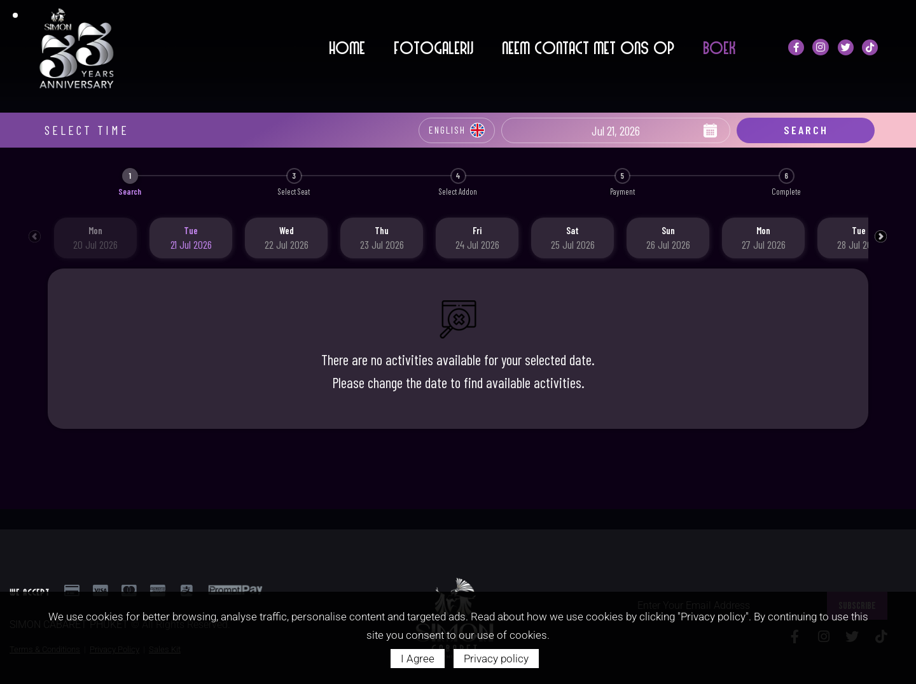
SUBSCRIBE (857, 582)
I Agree (417, 658)
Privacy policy (496, 658)
